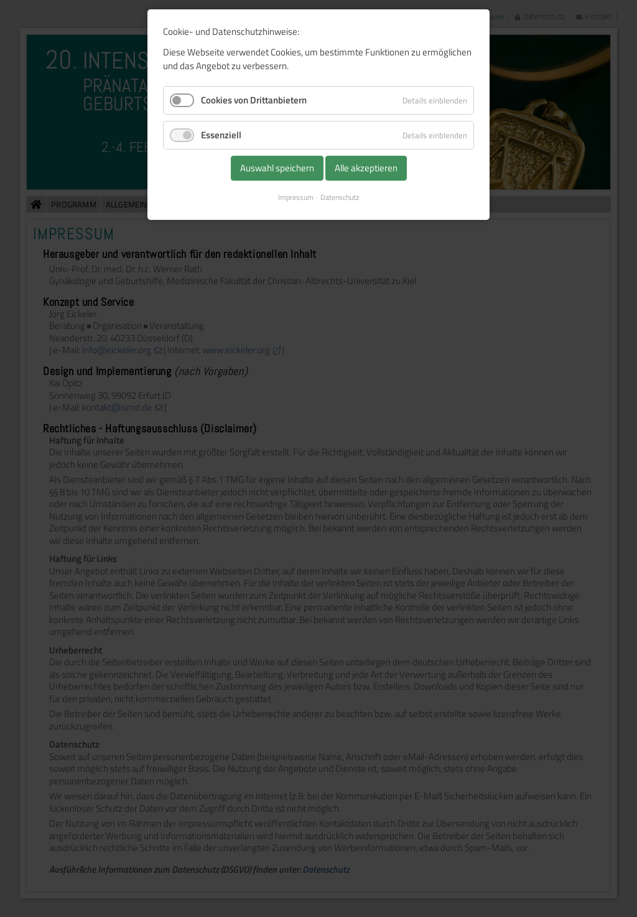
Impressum (296, 197)
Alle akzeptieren (366, 168)
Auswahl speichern (277, 168)
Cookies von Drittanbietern (254, 100)
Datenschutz (339, 197)
